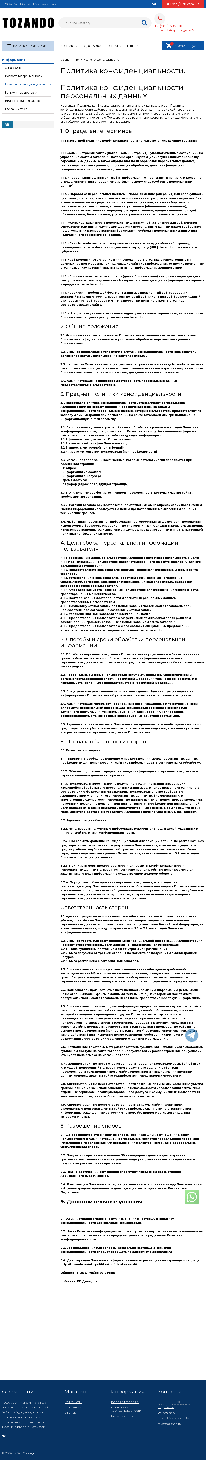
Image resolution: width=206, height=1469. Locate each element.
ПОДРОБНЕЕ (166, 1407)
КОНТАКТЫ (69, 46)
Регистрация (189, 4)
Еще (132, 46)
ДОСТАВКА (92, 46)
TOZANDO (9, 1402)
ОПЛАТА (114, 46)
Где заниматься (122, 1416)
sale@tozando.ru (169, 1424)
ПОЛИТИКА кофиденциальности (126, 1409)
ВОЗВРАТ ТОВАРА (125, 1402)
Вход (174, 4)
